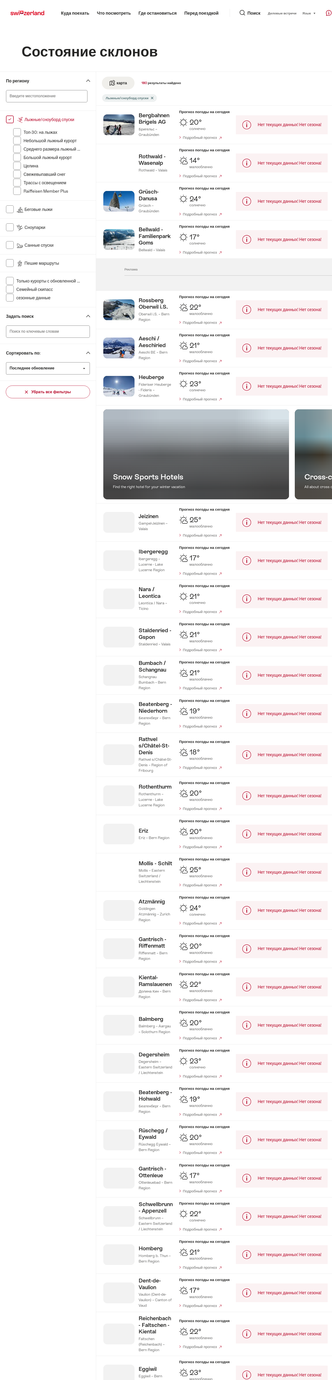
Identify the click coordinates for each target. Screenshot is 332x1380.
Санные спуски (35, 245)
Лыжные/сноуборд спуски (45, 119)
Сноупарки (30, 227)
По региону (17, 81)
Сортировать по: (23, 353)
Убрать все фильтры (48, 392)
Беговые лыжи (34, 209)
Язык (296, 13)
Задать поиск (20, 316)
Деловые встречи (269, 13)
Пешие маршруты (37, 263)
